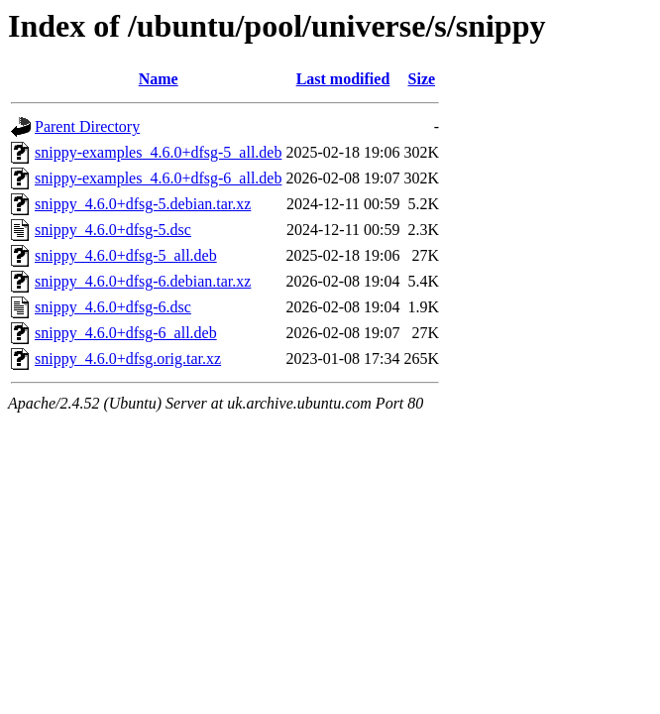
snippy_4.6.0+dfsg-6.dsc (113, 306)
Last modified (343, 78)
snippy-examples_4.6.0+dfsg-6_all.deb (158, 178)
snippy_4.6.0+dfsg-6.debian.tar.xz (143, 281)
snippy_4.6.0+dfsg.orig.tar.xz (128, 358)
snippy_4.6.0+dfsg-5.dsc (113, 229)
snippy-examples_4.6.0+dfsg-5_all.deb (158, 152)
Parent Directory (87, 126)
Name (158, 78)
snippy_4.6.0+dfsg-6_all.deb (126, 332)
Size (422, 78)
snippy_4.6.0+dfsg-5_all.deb (126, 255)
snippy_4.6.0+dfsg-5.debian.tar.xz (143, 203)
